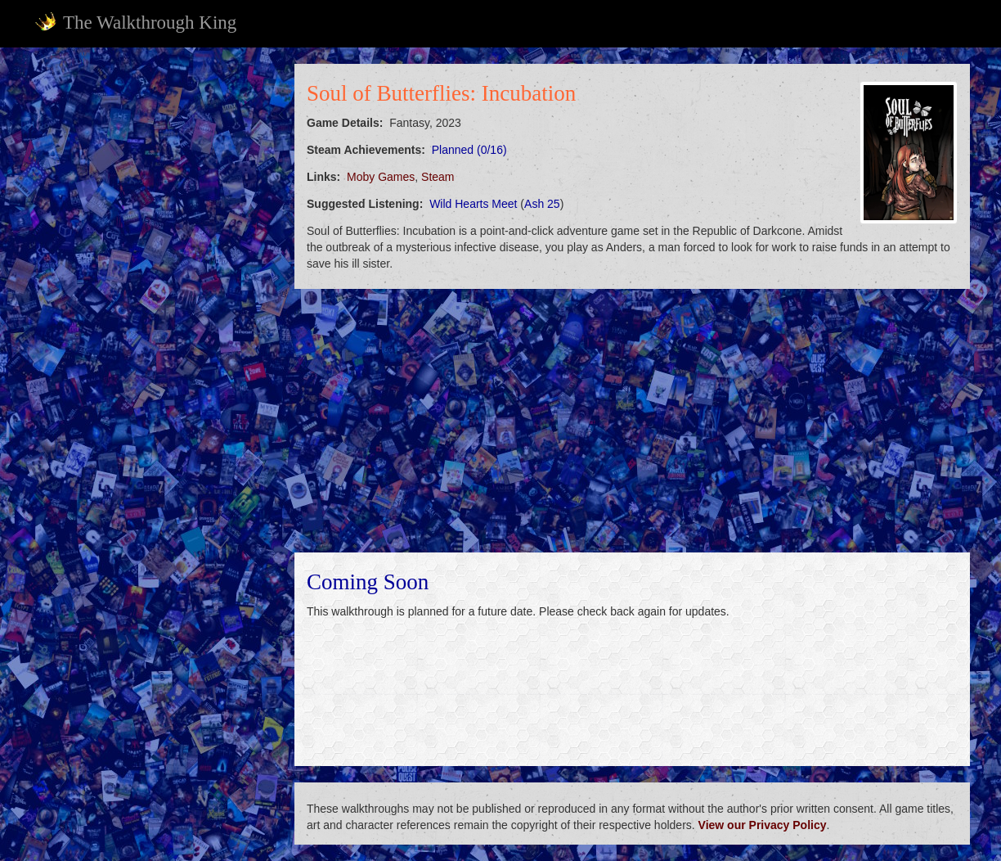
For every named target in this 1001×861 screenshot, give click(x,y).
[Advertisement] (153, 309)
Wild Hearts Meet (473, 203)
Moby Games (381, 176)
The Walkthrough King (135, 22)
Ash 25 (542, 203)
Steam (437, 176)
